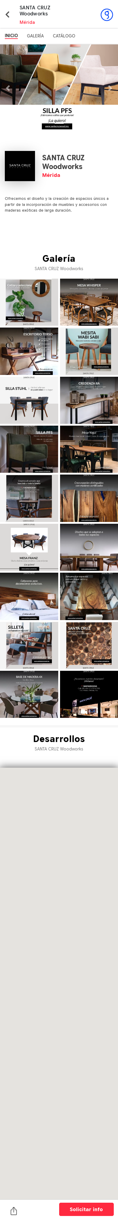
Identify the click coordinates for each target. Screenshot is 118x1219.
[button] (9, 88)
